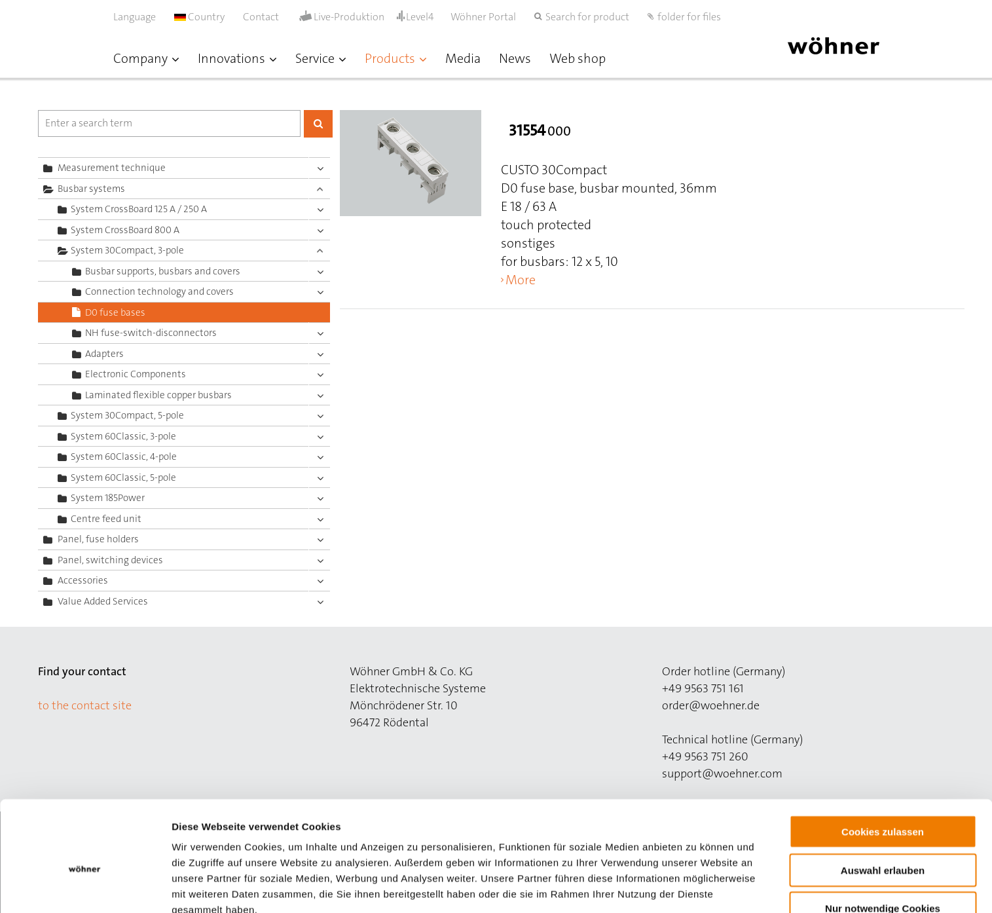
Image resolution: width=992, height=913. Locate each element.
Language (134, 16)
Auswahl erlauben (883, 805)
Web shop (577, 58)
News (515, 58)
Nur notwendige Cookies (882, 843)
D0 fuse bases (115, 312)
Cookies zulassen (882, 766)
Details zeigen (696, 887)
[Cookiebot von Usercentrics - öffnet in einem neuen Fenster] (85, 887)
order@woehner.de (711, 705)
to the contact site (85, 705)
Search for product (587, 16)
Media (463, 58)
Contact (261, 16)
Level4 (420, 16)
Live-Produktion (349, 17)
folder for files (689, 16)
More (520, 279)
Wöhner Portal (483, 16)
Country (199, 16)
